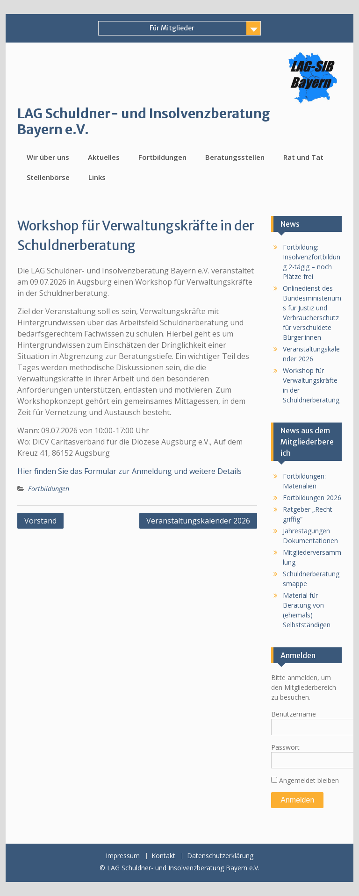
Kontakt (163, 856)
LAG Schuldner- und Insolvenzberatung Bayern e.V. (143, 121)
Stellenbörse (48, 177)
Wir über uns (48, 157)
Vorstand (40, 521)
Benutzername (293, 714)
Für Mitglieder (172, 28)
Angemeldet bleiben (305, 780)
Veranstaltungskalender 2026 (198, 521)
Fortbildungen (162, 157)
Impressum (123, 856)
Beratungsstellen (235, 157)
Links (97, 177)
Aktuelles (104, 157)
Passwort (285, 747)
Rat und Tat (303, 157)
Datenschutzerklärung (220, 856)
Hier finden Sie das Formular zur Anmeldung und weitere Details (129, 471)
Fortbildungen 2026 (312, 497)
